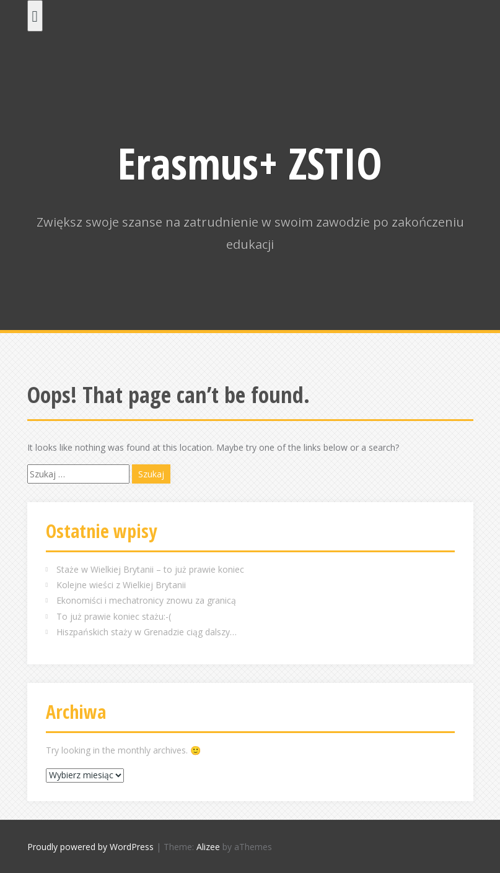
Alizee (208, 847)
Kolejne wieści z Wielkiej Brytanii (121, 585)
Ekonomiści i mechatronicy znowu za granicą (146, 600)
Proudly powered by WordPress (90, 847)
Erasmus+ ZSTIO (250, 163)
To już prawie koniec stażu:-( (113, 616)
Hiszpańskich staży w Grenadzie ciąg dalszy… (146, 632)
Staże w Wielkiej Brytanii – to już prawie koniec (150, 569)
